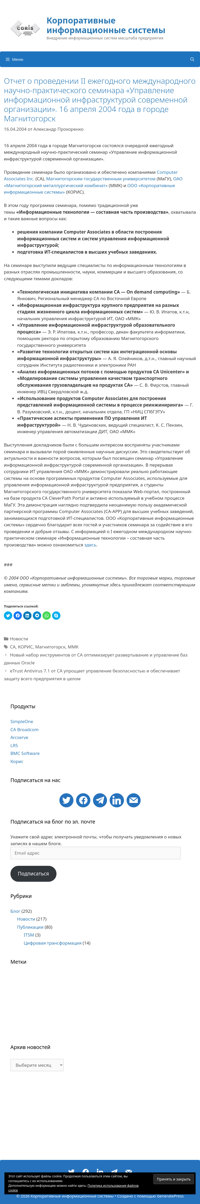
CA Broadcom (24, 729)
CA (13, 647)
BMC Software (25, 753)
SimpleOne (21, 721)
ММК (73, 647)
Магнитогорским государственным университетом (100, 179)
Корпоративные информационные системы (105, 25)
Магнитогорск (50, 647)
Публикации (30, 927)
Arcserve (19, 737)
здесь (90, 545)
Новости (19, 639)
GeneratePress (170, 1196)
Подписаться (33, 873)
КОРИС (25, 647)
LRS (14, 745)
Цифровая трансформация (53, 943)
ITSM (29, 935)
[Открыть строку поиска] (192, 59)
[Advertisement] (100, 1118)
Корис (16, 761)
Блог (15, 911)
